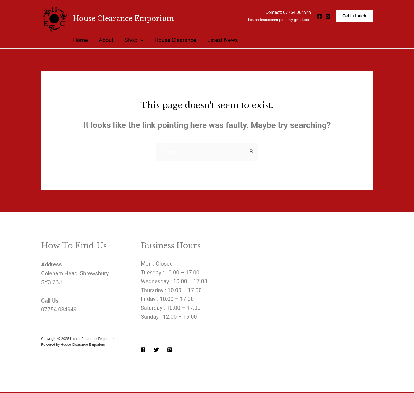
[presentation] (140, 40)
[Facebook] (319, 16)
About (106, 40)
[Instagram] (327, 16)
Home (80, 40)
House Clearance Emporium (123, 18)
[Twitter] (156, 349)
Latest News (222, 40)
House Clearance (175, 40)
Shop (134, 40)
